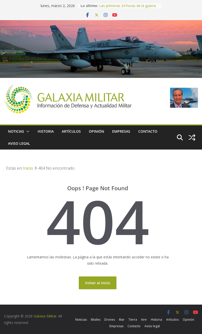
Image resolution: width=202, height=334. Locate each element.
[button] (27, 131)
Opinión (96, 131)
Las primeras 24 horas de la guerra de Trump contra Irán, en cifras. (127, 8)
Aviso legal (19, 143)
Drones (109, 319)
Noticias (16, 131)
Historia (46, 131)
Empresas (121, 131)
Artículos (71, 131)
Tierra (132, 319)
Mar (121, 319)
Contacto (147, 131)
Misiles (95, 319)
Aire (144, 319)
